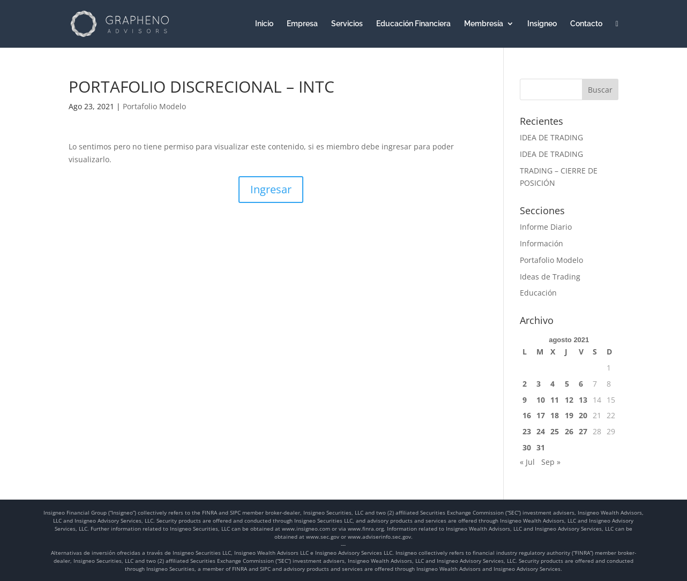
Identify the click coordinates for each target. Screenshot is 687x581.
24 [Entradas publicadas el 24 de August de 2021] (540, 431)
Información (541, 243)
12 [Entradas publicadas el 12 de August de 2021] (569, 400)
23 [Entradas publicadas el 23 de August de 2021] (526, 431)
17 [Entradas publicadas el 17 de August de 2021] (540, 415)
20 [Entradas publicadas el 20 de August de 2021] (583, 415)
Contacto (586, 24)
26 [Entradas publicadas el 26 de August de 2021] (569, 431)
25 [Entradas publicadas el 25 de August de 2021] (554, 431)
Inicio (264, 24)
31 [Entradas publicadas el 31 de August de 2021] (540, 447)
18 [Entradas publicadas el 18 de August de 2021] (554, 415)
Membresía (483, 24)
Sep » (551, 462)
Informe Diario (546, 227)
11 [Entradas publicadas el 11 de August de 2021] (554, 400)
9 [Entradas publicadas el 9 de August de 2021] (524, 400)
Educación (538, 293)
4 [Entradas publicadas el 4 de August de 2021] (552, 384)
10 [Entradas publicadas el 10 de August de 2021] (540, 400)
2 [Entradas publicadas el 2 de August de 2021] (524, 384)
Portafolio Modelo (154, 106)
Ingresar (271, 189)
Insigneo (542, 24)
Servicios (347, 24)
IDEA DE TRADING (551, 137)
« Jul (527, 462)
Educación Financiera (413, 24)
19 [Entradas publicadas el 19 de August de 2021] (569, 415)
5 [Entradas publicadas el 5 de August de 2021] (567, 384)
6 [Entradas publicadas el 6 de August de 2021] (581, 384)
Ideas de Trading (550, 276)
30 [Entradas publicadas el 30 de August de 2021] (526, 447)
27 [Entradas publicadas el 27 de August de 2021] (583, 431)
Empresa (302, 24)
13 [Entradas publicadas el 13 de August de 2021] (583, 400)
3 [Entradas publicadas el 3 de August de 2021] (538, 384)
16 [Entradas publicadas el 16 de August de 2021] (526, 415)
